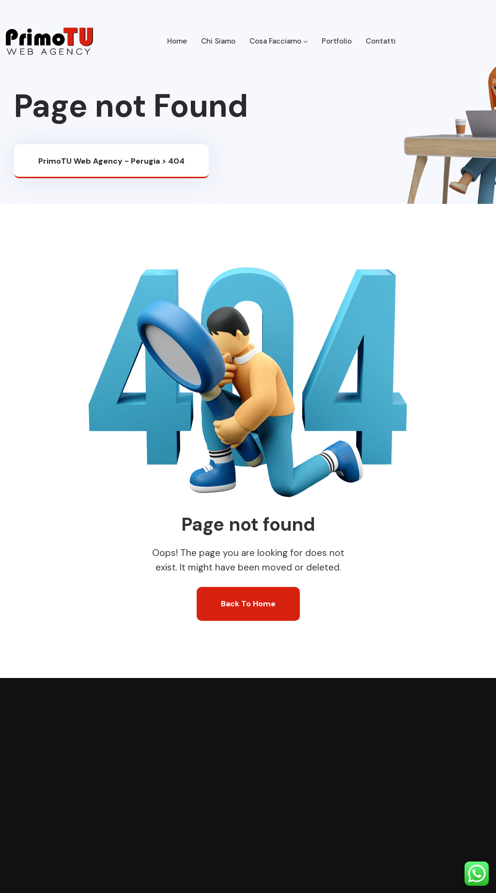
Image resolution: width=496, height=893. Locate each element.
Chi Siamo (218, 41)
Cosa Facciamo (278, 41)
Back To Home (248, 604)
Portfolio (337, 41)
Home (177, 41)
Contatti (381, 41)
